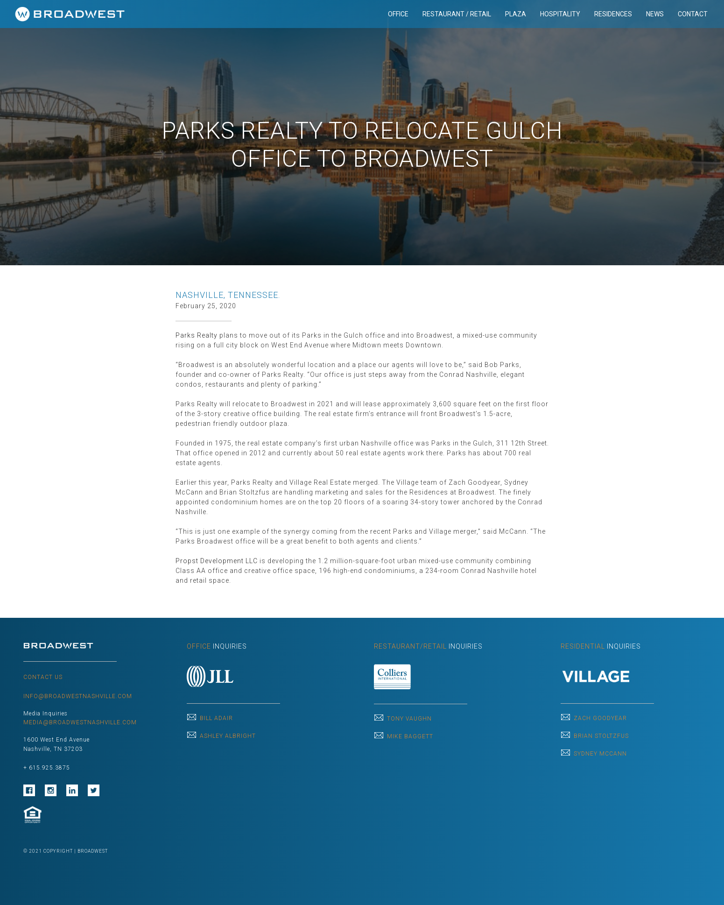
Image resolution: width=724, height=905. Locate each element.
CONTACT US (43, 677)
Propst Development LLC (217, 561)
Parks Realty (197, 335)
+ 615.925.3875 (46, 767)
